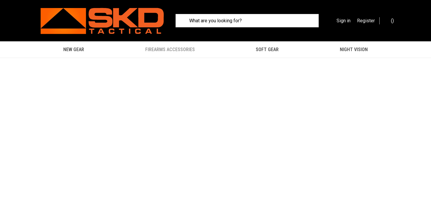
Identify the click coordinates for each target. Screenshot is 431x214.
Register (366, 20)
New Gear (73, 49)
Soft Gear (267, 49)
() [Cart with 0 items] (389, 20)
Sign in (344, 20)
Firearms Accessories (170, 49)
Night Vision (354, 49)
